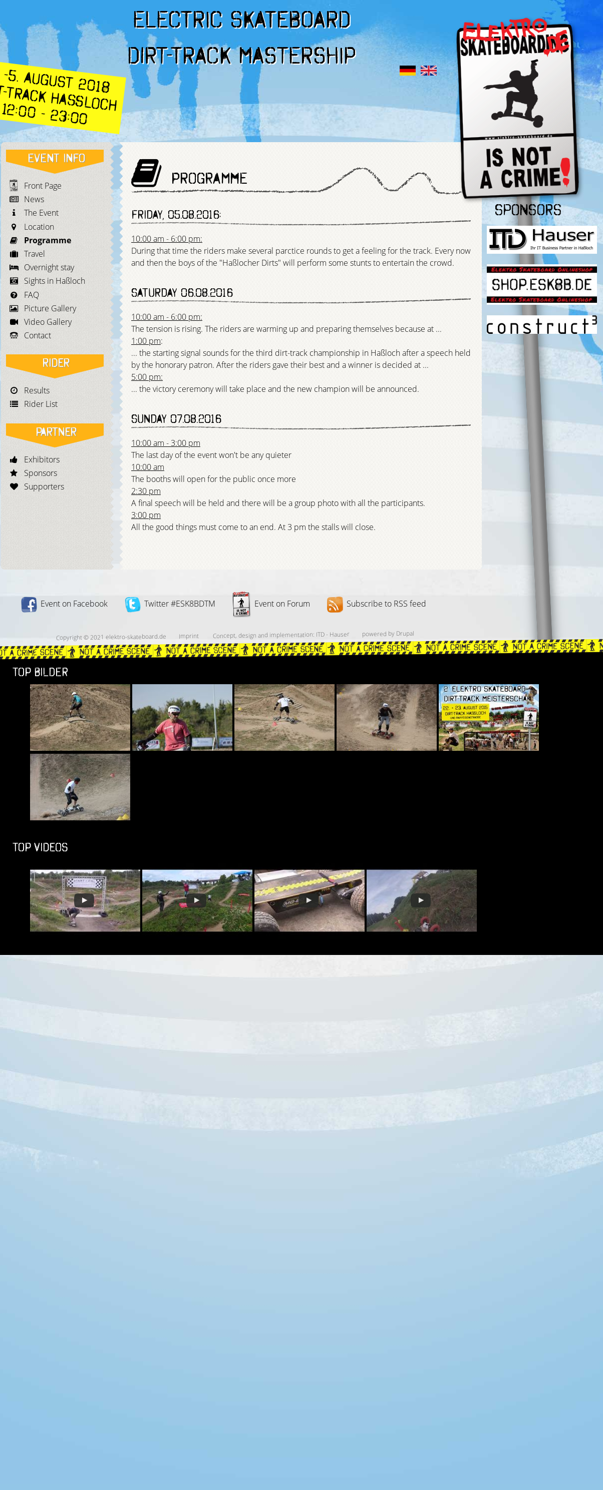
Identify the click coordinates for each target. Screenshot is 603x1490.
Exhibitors (42, 459)
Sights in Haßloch (54, 280)
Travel (34, 253)
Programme (47, 240)
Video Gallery (48, 321)
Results (37, 390)
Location (39, 226)
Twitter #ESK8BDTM (170, 603)
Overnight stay (49, 267)
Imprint (189, 636)
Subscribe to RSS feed (376, 603)
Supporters (44, 486)
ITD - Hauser (333, 634)
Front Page (43, 185)
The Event (41, 212)
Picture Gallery (50, 308)
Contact (37, 335)
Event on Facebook (64, 603)
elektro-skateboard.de (136, 636)
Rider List (41, 403)
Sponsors (40, 472)
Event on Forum (271, 603)
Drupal (405, 633)
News (34, 199)
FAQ (31, 294)
